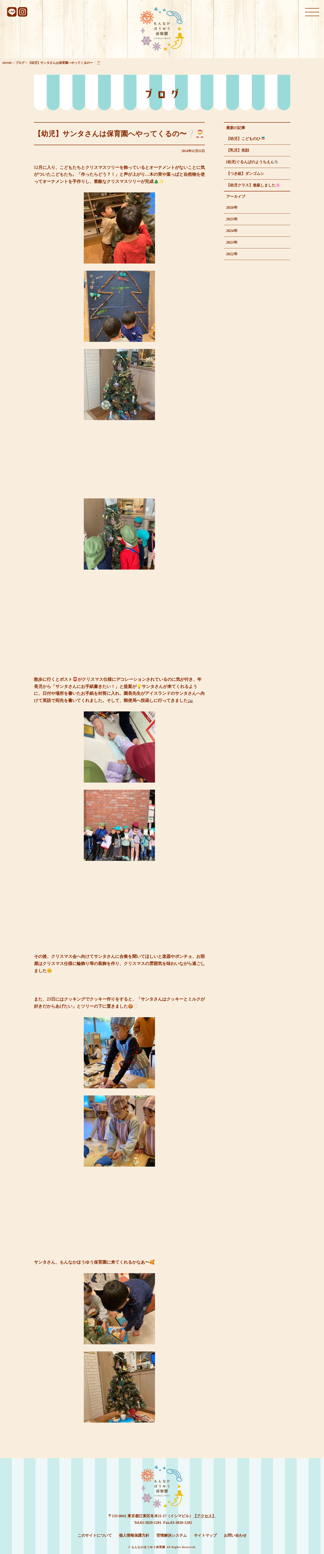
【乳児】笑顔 (237, 150)
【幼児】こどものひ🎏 (245, 139)
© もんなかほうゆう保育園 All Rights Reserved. (162, 1547)
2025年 (232, 219)
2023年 (232, 242)
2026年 (232, 207)
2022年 (232, 254)
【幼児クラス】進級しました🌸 (253, 185)
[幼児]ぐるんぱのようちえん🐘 (252, 162)
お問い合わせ (235, 1535)
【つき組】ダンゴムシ (245, 174)
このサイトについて (95, 1535)
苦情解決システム (171, 1535)
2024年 (232, 231)
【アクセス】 (204, 1516)
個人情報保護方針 (134, 1535)
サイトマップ (205, 1535)
